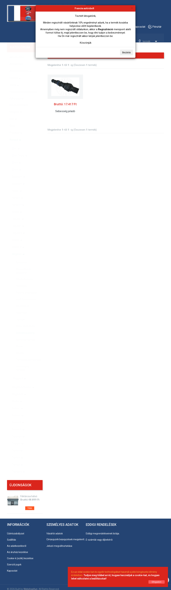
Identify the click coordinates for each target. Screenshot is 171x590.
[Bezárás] (132, 8)
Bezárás (126, 52)
